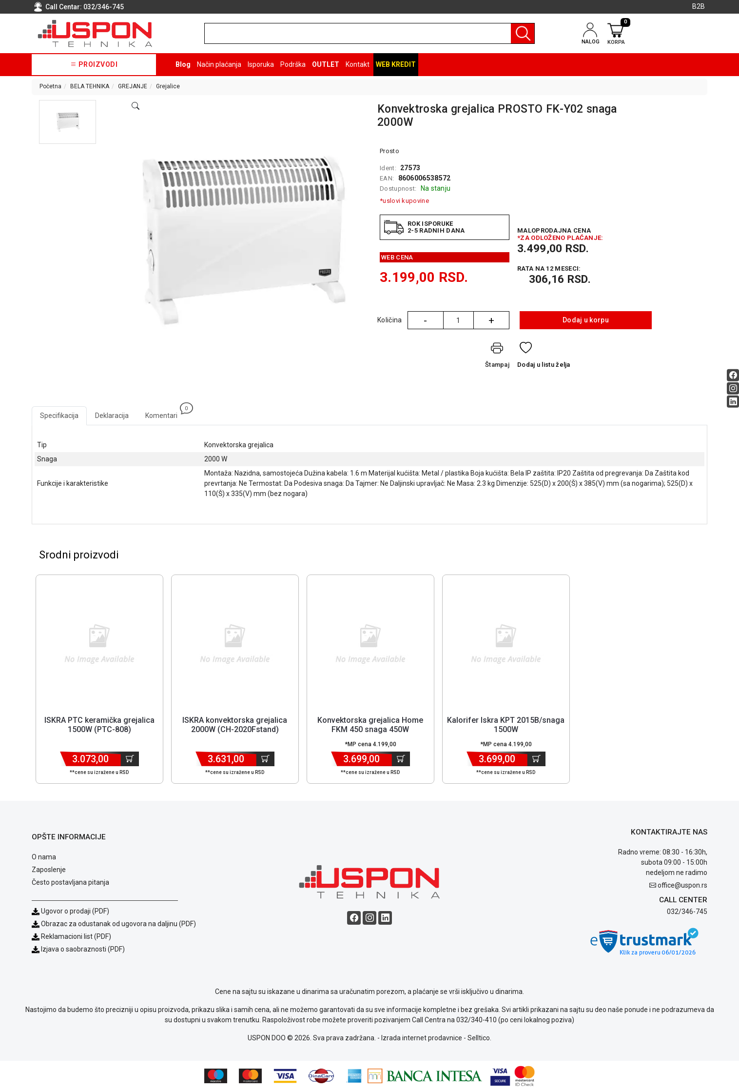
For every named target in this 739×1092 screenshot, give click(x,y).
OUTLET (325, 64)
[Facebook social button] (733, 375)
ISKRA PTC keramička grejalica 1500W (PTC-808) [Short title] (99, 725)
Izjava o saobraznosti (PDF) (83, 950)
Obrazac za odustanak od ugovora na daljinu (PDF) (118, 925)
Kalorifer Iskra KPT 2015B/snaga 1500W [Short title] (505, 725)
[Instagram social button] (733, 388)
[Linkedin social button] (733, 401)
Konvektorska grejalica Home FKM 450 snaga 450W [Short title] (370, 725)
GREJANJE (132, 86)
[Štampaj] (497, 357)
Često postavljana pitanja (70, 883)
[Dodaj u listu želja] (543, 357)
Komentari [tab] (165, 412)
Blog (183, 64)
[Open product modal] (135, 106)
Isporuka (261, 64)
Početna (50, 86)
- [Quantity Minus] (425, 320)
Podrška (293, 64)
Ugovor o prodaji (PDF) (70, 912)
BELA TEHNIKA (89, 86)
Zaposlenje (49, 870)
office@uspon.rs (682, 886)
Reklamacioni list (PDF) (71, 937)
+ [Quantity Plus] (491, 320)
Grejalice (168, 86)
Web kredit (396, 64)
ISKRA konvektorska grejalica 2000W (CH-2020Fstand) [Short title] (234, 725)
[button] (68, 122)
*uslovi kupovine (404, 200)
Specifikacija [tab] (59, 415)
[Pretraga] (522, 33)
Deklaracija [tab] (112, 415)
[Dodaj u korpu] (130, 760)
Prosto (389, 151)
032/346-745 (103, 7)
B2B (698, 6)
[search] (369, 33)
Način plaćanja (219, 64)
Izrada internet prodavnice (421, 1039)
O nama (44, 858)
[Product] (99, 644)
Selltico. (479, 1039)
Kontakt (358, 64)
